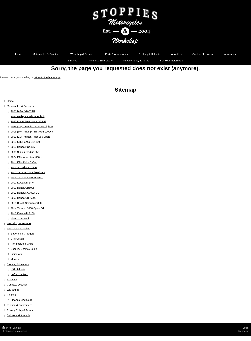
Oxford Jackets (19, 274)
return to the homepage (47, 77)
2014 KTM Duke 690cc (24, 162)
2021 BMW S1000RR (23, 111)
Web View (243, 331)
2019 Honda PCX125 (23, 146)
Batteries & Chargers (22, 233)
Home (10, 101)
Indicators (16, 254)
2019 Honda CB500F (23, 187)
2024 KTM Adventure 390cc (26, 157)
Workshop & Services (19, 223)
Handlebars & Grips (22, 243)
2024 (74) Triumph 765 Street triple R (32, 126)
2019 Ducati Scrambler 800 (26, 203)
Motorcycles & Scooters (20, 106)
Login (246, 327)
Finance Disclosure (21, 299)
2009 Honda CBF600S (23, 197)
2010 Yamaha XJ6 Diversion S (28, 172)
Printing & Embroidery (19, 305)
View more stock (20, 218)
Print (7, 327)
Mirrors (15, 259)
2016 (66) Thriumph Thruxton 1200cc (32, 131)
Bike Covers (18, 238)
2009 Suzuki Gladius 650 (25, 152)
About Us (12, 279)
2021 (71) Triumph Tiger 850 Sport (30, 136)
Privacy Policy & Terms (20, 310)
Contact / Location (17, 284)
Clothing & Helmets (18, 264)
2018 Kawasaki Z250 (23, 213)
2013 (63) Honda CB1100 (25, 141)
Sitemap (17, 327)
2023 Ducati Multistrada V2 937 (28, 121)
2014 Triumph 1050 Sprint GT (27, 208)
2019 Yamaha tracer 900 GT (27, 177)
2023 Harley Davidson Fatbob (28, 116)
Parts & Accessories (18, 228)
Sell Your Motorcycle (18, 315)
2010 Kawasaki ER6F (23, 182)
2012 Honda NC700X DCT (26, 192)
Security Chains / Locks (24, 248)
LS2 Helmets (18, 269)
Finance (11, 294)
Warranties (13, 289)
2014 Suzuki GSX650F (24, 167)
